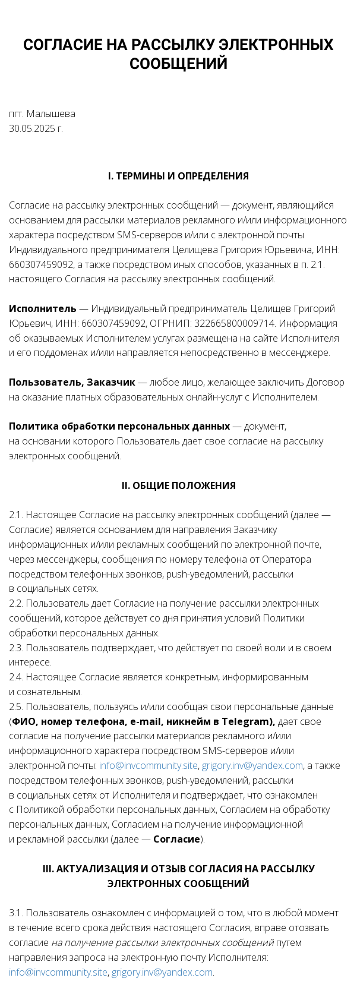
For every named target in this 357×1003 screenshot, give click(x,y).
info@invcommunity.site (148, 765)
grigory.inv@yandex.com (252, 765)
